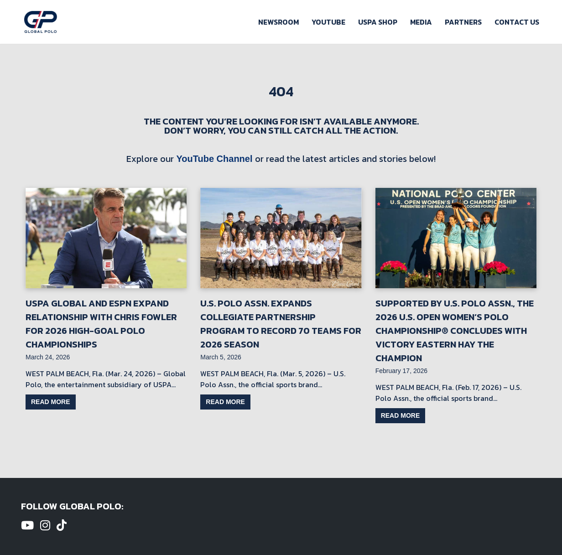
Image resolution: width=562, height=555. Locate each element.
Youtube (328, 21)
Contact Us (516, 21)
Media (421, 21)
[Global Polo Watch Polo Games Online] (40, 22)
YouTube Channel (214, 159)
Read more (50, 401)
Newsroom (278, 21)
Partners (463, 21)
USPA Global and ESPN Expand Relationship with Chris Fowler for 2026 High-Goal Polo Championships (101, 323)
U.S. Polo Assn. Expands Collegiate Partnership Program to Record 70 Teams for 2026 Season (280, 323)
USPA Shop (377, 21)
